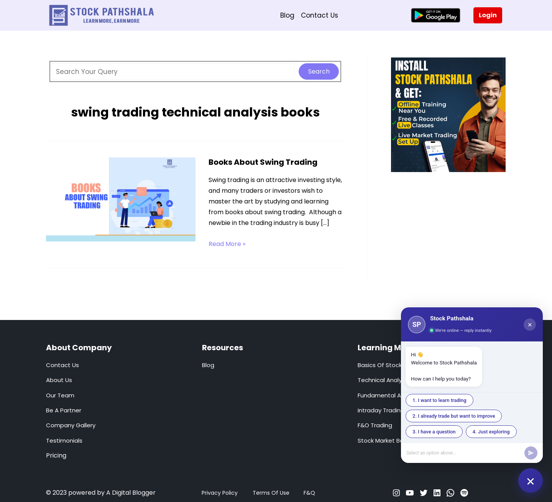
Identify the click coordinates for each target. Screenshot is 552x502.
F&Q (309, 493)
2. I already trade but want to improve (453, 416)
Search (319, 71)
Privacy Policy (220, 493)
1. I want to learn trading (439, 400)
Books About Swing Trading (263, 162)
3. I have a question (434, 432)
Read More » (227, 244)
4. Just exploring (491, 432)
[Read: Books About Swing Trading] (121, 198)
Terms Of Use (271, 493)
